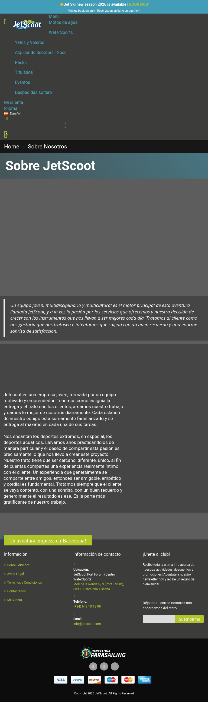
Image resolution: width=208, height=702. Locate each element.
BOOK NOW (139, 4)
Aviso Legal (15, 574)
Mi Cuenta (14, 600)
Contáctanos (16, 591)
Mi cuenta (13, 102)
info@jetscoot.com (87, 624)
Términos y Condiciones (24, 583)
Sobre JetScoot (18, 565)
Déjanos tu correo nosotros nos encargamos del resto (167, 605)
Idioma (10, 108)
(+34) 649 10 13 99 (87, 606)
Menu (54, 16)
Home (11, 146)
